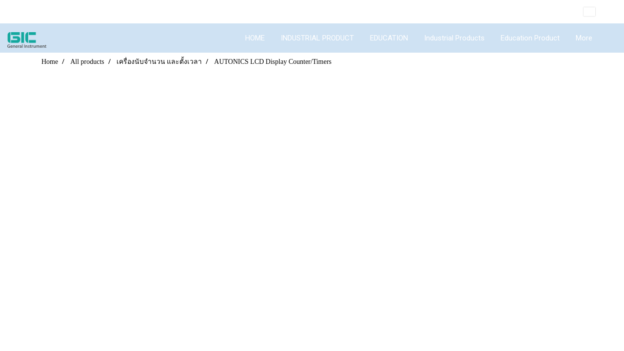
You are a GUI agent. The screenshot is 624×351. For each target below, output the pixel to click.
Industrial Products (454, 38)
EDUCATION (389, 38)
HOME (255, 38)
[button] (609, 38)
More (584, 38)
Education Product (530, 38)
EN (596, 12)
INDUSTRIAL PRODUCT (317, 38)
